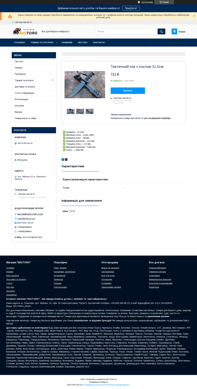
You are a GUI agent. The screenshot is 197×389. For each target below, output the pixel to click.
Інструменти (59, 275)
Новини (18, 67)
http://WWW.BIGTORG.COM (30, 214)
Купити (128, 90)
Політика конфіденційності (118, 385)
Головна (19, 42)
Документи (11, 295)
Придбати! (131, 8)
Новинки (67, 42)
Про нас (83, 42)
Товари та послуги (41, 42)
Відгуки (18, 112)
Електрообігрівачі (157, 268)
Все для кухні (108, 275)
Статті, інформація (24, 93)
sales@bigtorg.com (26, 218)
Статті (9, 283)
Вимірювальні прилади (160, 279)
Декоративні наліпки (111, 287)
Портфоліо (20, 74)
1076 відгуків (147, 2)
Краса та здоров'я (110, 268)
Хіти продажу (60, 287)
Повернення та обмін (25, 118)
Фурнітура (154, 287)
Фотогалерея (21, 99)
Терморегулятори (157, 272)
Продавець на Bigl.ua (98, 382)
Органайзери (107, 272)
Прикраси (58, 279)
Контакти (99, 42)
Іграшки (57, 283)
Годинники (106, 283)
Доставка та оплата (25, 86)
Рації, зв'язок (60, 268)
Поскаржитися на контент (94, 385)
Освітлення (154, 275)
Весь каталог (12, 275)
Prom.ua (113, 379)
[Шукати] (161, 31)
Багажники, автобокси (64, 272)
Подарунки (106, 279)
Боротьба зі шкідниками (160, 283)
